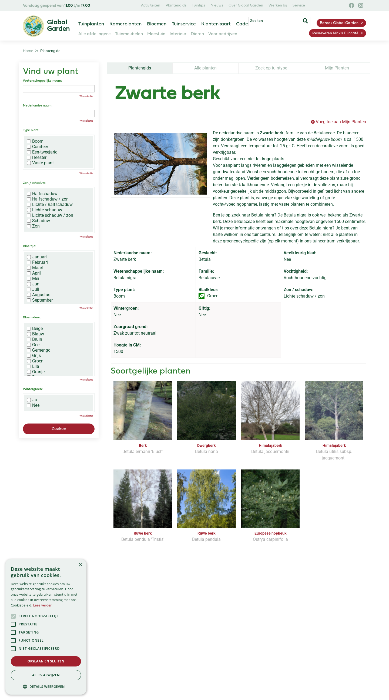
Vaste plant (40, 163)
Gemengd (39, 350)
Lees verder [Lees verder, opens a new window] (42, 605)
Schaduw (38, 221)
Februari (37, 262)
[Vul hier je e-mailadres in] (159, 618)
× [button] (80, 565)
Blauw (35, 334)
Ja (32, 400)
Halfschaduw (42, 194)
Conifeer (37, 147)
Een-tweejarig (42, 152)
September (40, 300)
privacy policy (217, 603)
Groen (35, 361)
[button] (46, 686)
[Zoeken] (291, 22)
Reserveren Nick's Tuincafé (335, 33)
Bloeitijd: (29, 246)
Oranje (36, 372)
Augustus (38, 295)
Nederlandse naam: (37, 105)
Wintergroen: (33, 389)
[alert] (45, 627)
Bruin (34, 339)
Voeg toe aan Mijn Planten (341, 121)
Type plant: (31, 130)
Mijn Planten (337, 68)
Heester (36, 157)
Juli (33, 289)
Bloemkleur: (32, 317)
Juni (34, 284)
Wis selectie (86, 96)
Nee (33, 405)
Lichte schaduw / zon (50, 215)
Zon (33, 226)
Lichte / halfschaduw (50, 204)
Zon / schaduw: (34, 183)
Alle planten (205, 68)
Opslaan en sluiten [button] (46, 661)
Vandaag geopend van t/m (56, 6)
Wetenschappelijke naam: (42, 80)
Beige (35, 329)
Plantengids (139, 68)
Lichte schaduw (44, 210)
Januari (37, 257)
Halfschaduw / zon (48, 199)
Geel (34, 345)
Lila (33, 366)
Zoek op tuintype (271, 68)
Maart (35, 268)
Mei (33, 279)
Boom (35, 141)
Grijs (34, 356)
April (34, 273)
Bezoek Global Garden (339, 23)
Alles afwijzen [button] (46, 675)
